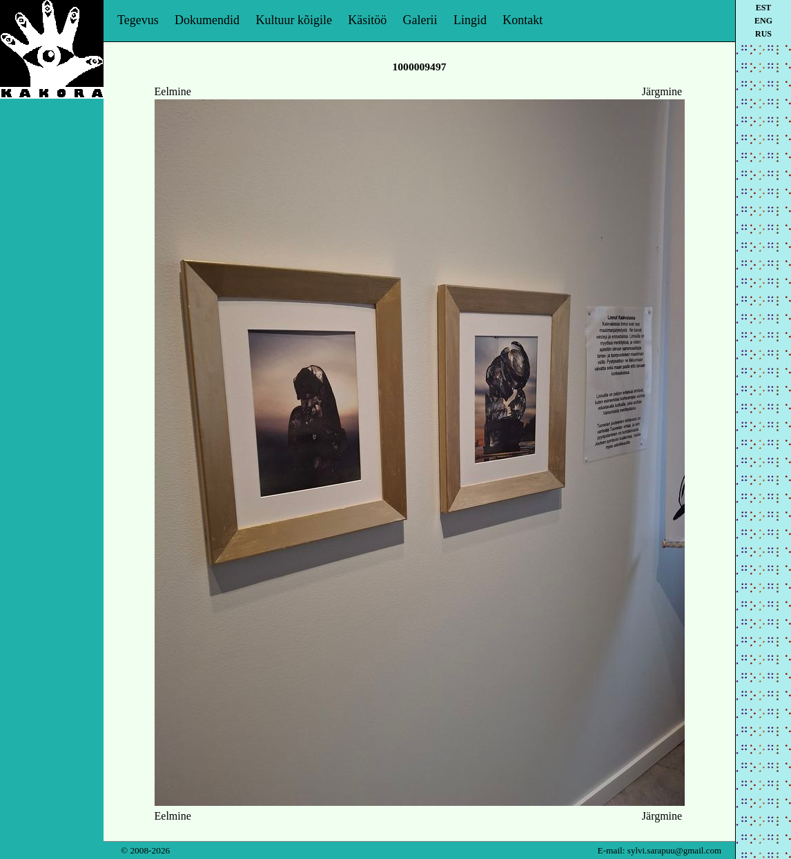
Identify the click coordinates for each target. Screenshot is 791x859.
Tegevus (138, 20)
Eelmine (173, 91)
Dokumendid (207, 20)
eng (763, 21)
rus (763, 34)
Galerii (420, 20)
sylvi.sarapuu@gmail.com (674, 850)
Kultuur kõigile (293, 20)
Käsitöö (367, 20)
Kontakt (522, 20)
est (764, 7)
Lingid (470, 20)
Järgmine (662, 91)
